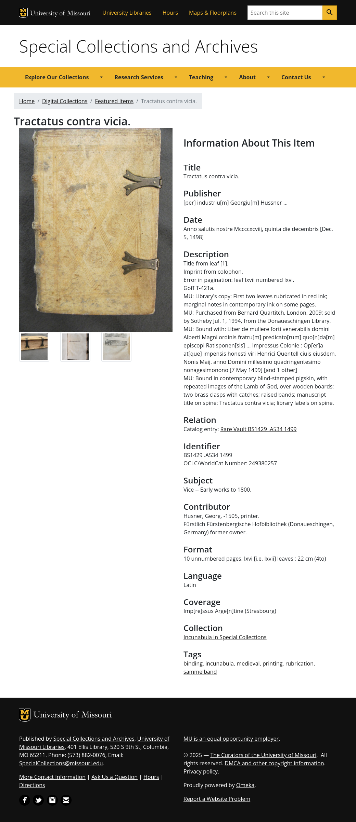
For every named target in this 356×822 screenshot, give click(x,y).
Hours (170, 12)
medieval (248, 663)
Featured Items (114, 101)
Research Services (138, 77)
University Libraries (126, 12)
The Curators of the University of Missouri (263, 755)
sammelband (200, 671)
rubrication (299, 663)
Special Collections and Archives (138, 46)
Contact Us (296, 77)
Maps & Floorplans (213, 12)
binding (193, 663)
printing (272, 663)
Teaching (201, 77)
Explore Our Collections (57, 77)
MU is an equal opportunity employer (231, 738)
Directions (32, 785)
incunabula (219, 663)
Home (27, 101)
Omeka (245, 785)
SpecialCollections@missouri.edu (61, 763)
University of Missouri (60, 13)
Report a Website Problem (216, 799)
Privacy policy (200, 771)
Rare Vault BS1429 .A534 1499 (258, 429)
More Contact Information (52, 777)
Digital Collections (64, 101)
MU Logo (23, 13)
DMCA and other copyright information (274, 763)
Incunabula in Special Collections (225, 637)
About (247, 77)
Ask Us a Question (114, 777)
